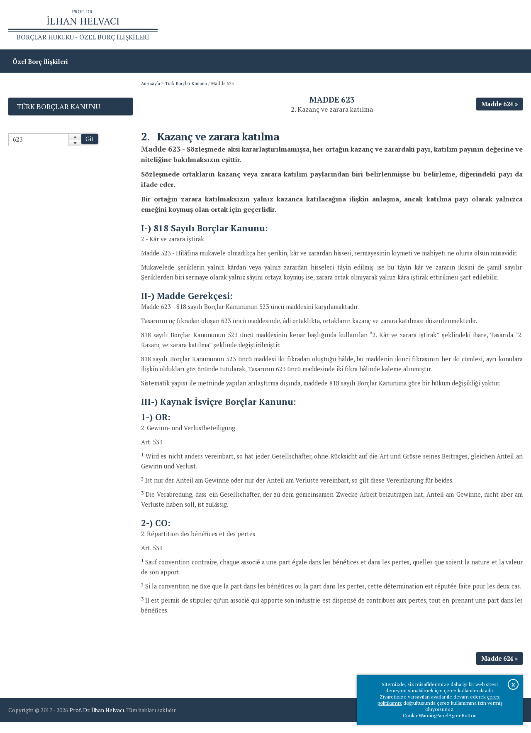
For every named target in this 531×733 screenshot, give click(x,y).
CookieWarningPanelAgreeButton (440, 715)
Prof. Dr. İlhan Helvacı (96, 721)
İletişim (507, 25)
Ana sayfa (403, 25)
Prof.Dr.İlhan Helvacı (456, 25)
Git (89, 140)
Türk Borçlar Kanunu (186, 84)
